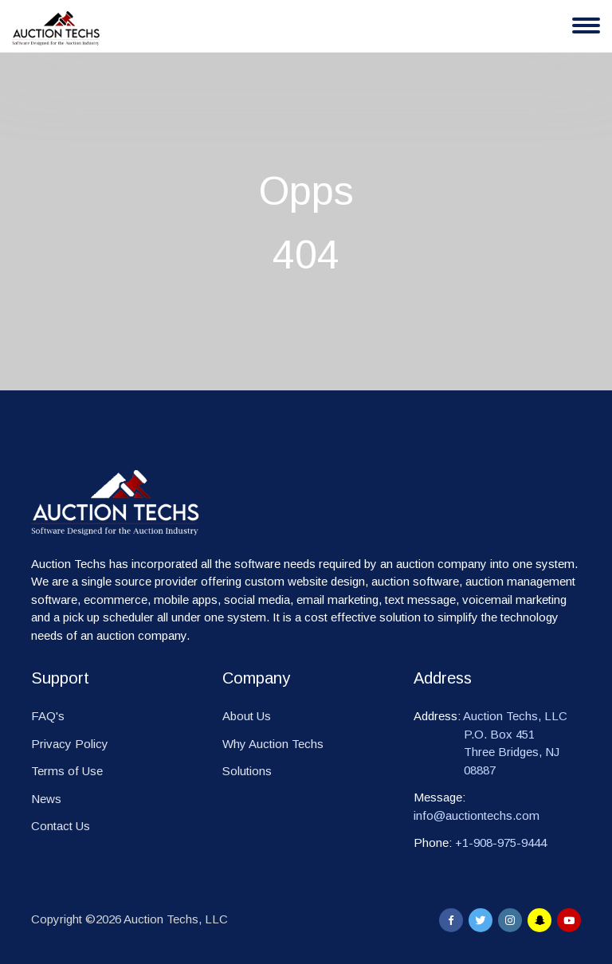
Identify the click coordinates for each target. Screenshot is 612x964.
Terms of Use (67, 771)
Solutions (247, 771)
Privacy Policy (69, 743)
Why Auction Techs (273, 743)
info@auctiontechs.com (476, 815)
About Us (246, 716)
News (46, 798)
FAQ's (48, 716)
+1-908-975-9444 (501, 842)
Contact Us (60, 826)
